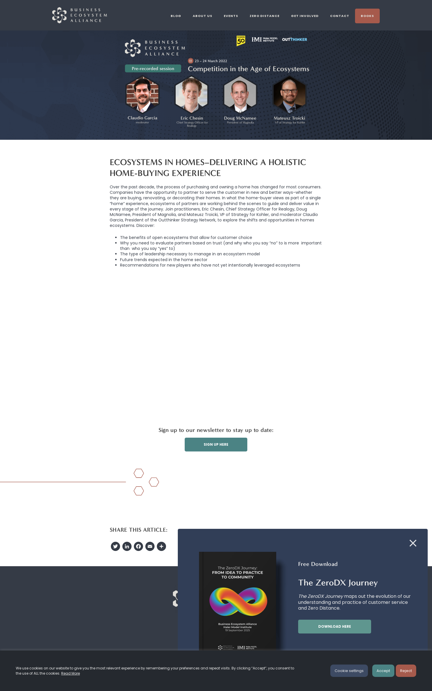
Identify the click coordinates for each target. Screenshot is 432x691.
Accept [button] (383, 670)
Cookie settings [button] (349, 670)
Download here (334, 626)
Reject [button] (406, 670)
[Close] (413, 543)
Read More (70, 673)
